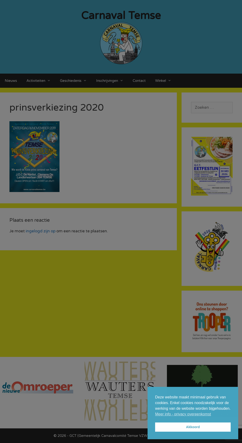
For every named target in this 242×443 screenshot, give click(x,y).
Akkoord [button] (193, 427)
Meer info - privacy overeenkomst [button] (183, 414)
